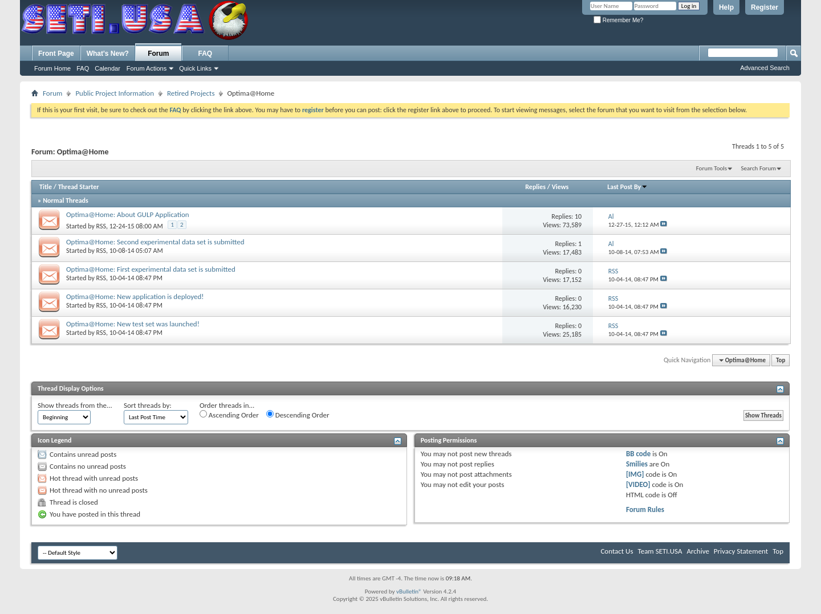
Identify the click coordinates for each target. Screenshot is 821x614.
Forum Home (52, 68)
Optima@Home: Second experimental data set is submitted (155, 242)
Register (764, 7)
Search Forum (759, 168)
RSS (101, 226)
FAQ (82, 68)
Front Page (56, 54)
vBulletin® (409, 591)
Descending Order (298, 414)
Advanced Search (765, 67)
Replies (535, 187)
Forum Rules (645, 509)
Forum (158, 54)
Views (560, 187)
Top (780, 360)
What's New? (108, 54)
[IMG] (635, 474)
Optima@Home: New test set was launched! (133, 324)
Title (45, 187)
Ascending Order (229, 414)
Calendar (107, 68)
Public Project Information (114, 93)
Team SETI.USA (659, 551)
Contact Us (616, 551)
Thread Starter (78, 187)
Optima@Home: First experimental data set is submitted (150, 269)
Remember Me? (618, 20)
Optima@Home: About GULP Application (127, 214)
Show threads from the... (75, 405)
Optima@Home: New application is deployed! (135, 296)
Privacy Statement (741, 551)
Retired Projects (190, 93)
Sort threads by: (148, 405)
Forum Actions (146, 68)
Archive (697, 551)
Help (726, 7)
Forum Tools (711, 168)
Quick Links (195, 68)
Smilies (637, 464)
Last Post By (627, 187)
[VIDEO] (638, 484)
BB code (638, 453)
